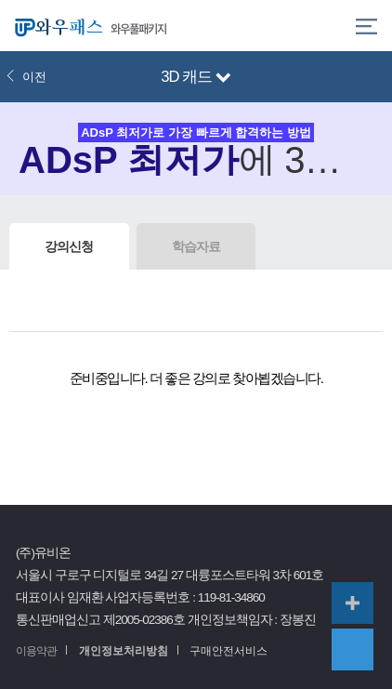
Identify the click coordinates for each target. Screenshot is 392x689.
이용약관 (36, 650)
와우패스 (56, 25)
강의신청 (69, 246)
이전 (26, 77)
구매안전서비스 (228, 650)
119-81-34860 (231, 597)
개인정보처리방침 (123, 650)
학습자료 (196, 246)
